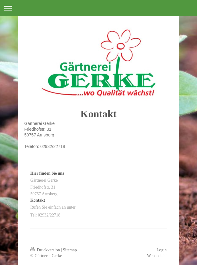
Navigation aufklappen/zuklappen (98, 8)
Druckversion (45, 250)
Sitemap (70, 250)
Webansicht (157, 255)
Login (162, 250)
